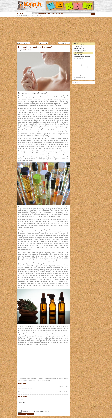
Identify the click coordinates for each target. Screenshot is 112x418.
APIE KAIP (76, 82)
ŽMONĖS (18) (77, 75)
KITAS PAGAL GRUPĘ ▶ (63, 43)
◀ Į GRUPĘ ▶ (43, 43)
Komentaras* (43, 405)
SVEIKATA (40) (77, 71)
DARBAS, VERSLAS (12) (79, 48)
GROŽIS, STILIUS (24, 15)
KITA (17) (76, 79)
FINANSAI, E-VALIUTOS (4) (80, 77)
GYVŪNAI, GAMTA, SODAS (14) (81, 50)
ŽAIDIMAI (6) (77, 73)
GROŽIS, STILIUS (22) (79, 52)
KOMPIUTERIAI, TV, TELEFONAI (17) (82, 56)
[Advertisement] (56, 30)
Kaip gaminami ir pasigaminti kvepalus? (36, 15)
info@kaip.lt (48, 380)
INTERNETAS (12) (78, 54)
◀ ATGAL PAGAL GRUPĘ (23, 43)
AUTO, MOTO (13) (78, 46)
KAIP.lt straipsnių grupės (79, 44)
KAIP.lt (20, 14)
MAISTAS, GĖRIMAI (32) (79, 60)
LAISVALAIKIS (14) (78, 58)
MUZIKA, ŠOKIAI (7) (78, 63)
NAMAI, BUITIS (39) (78, 65)
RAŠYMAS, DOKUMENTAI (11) (81, 67)
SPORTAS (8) (77, 69)
